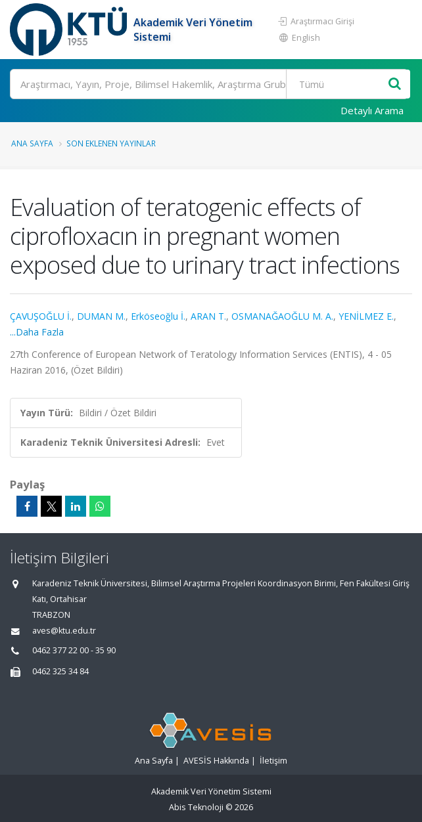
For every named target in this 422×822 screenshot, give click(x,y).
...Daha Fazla (37, 332)
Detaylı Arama (372, 110)
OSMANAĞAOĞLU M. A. (282, 316)
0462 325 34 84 (60, 671)
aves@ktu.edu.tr (64, 630)
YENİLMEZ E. (366, 316)
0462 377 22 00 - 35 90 (74, 650)
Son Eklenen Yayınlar (111, 143)
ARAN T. (208, 316)
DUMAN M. (101, 316)
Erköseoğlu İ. (158, 316)
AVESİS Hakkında (216, 760)
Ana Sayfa (32, 143)
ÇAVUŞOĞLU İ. (41, 316)
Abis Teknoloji (196, 807)
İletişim (273, 760)
